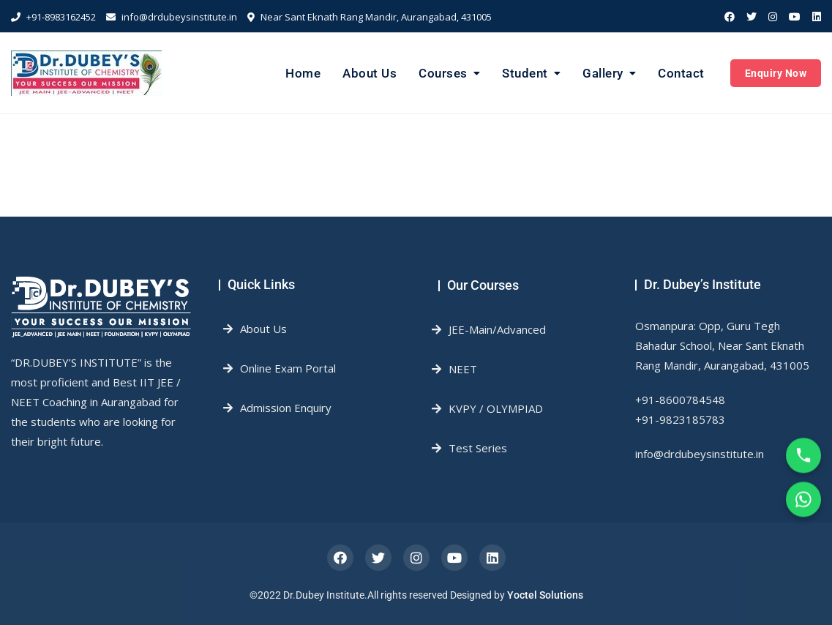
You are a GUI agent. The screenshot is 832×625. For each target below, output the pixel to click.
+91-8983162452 (53, 16)
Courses (443, 73)
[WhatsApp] (803, 503)
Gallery (602, 73)
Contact (681, 73)
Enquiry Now (776, 73)
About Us (369, 73)
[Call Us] (803, 459)
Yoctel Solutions (545, 595)
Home (303, 73)
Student (525, 73)
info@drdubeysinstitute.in (171, 16)
